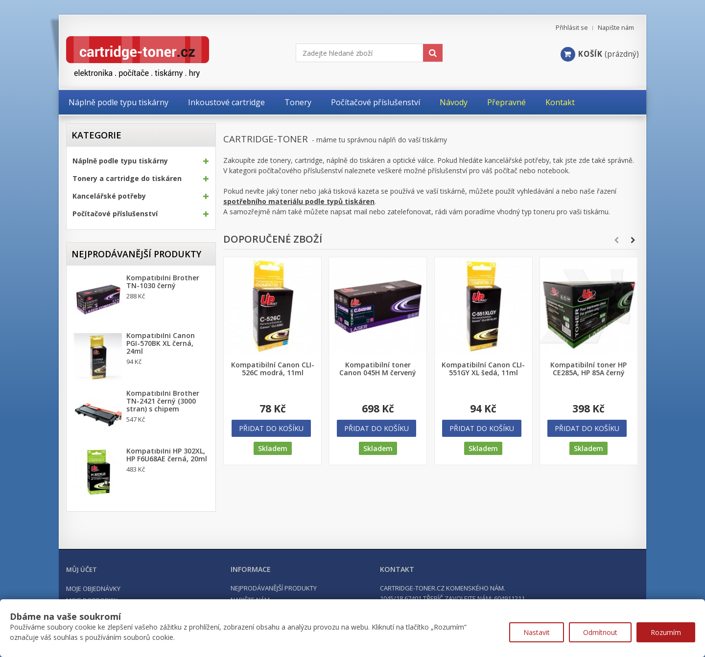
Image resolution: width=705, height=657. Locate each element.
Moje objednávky (93, 588)
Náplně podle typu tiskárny (120, 161)
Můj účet (81, 569)
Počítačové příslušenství (115, 213)
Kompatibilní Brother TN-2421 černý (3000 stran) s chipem (162, 401)
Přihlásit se (572, 27)
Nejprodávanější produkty (136, 254)
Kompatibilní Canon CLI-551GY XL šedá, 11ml (483, 369)
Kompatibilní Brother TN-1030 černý (162, 282)
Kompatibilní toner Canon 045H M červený (377, 369)
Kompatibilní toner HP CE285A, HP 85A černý (588, 369)
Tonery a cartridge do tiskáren (127, 178)
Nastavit (536, 632)
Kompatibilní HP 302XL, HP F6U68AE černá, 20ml (166, 455)
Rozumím (666, 632)
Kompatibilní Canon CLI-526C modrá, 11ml (272, 369)
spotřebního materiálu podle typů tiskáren (299, 201)
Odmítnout (600, 632)
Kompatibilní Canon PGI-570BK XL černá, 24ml (160, 343)
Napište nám (616, 27)
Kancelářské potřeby (109, 196)
